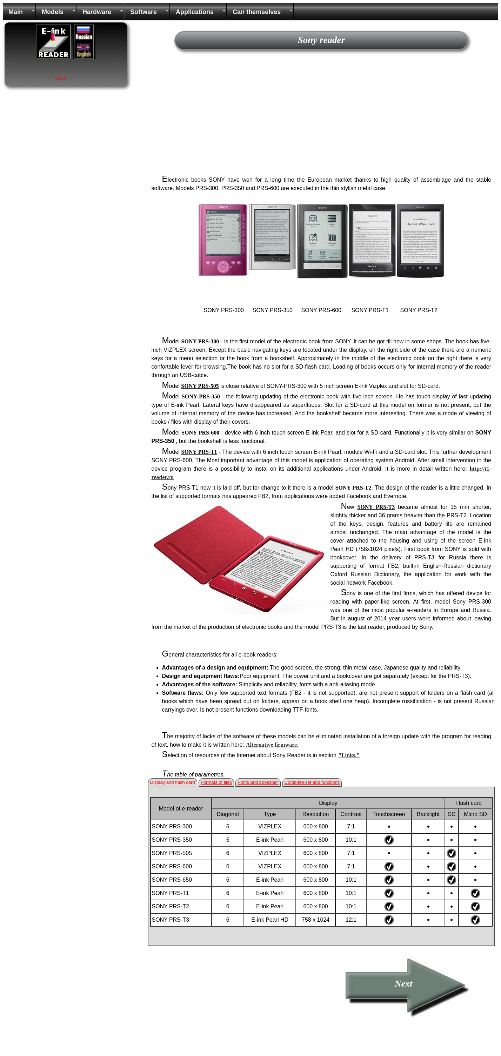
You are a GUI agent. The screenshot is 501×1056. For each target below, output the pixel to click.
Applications (195, 11)
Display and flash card (172, 782)
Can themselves (257, 11)
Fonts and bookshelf (258, 782)
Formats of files (216, 782)
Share (60, 78)
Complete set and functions (312, 782)
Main (15, 11)
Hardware (96, 11)
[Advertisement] (321, 115)
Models (53, 11)
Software (143, 11)
